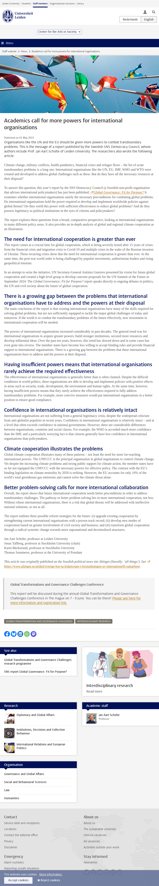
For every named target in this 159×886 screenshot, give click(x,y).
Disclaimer (10, 847)
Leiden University (10, 3)
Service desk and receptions (22, 823)
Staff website (9, 51)
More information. (51, 874)
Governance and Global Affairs (24, 774)
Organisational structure (62, 3)
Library (80, 3)
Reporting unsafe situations (21, 868)
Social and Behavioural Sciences (25, 782)
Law (7, 790)
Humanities (11, 798)
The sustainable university (100, 829)
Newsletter (91, 862)
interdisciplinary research (93, 621)
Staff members (40, 3)
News (24, 51)
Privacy (8, 841)
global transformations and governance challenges (39, 621)
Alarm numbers (14, 862)
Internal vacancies (95, 835)
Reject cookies (50, 880)
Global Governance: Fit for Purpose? (119, 192)
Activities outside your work (101, 847)
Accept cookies (18, 880)
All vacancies (92, 841)
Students (26, 3)
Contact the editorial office (21, 835)
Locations (10, 829)
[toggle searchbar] (153, 11)
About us (89, 823)
